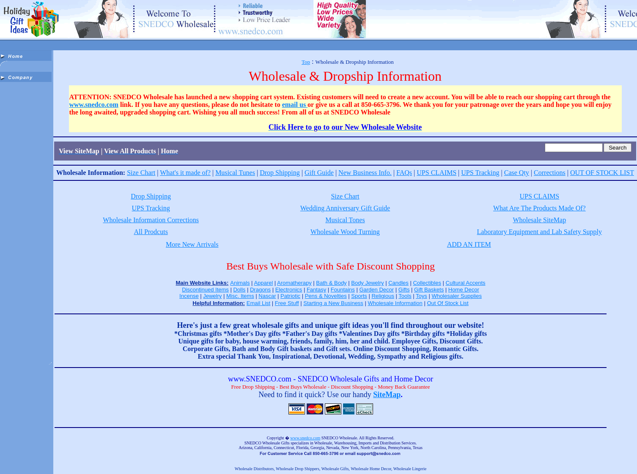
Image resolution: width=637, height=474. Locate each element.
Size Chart (141, 172)
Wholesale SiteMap (539, 219)
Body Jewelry (367, 283)
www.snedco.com (93, 104)
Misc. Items (240, 296)
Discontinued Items (205, 289)
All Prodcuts (150, 231)
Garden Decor (376, 289)
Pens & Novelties (326, 296)
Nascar (267, 296)
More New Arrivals (192, 244)
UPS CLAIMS (436, 172)
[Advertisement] (26, 211)
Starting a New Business (333, 303)
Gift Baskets (429, 289)
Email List (258, 303)
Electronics (288, 289)
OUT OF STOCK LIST (602, 172)
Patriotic (290, 296)
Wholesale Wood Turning (345, 231)
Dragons (260, 289)
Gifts (404, 289)
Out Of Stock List (447, 303)
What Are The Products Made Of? (539, 208)
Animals (240, 283)
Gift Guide (319, 172)
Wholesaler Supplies (456, 296)
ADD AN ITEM (469, 244)
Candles (398, 283)
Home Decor (463, 289)
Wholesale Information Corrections (151, 219)
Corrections (550, 172)
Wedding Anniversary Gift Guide (345, 208)
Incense (189, 296)
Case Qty (516, 172)
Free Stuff (287, 303)
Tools (404, 296)
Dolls (239, 289)
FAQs (404, 172)
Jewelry (212, 296)
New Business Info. (365, 172)
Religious (382, 296)
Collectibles (427, 283)
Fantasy (316, 289)
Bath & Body (331, 283)
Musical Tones (345, 219)
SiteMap (387, 394)
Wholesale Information (395, 303)
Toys (421, 296)
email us (295, 104)
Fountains (343, 289)
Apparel (263, 283)
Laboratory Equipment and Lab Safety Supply (539, 231)
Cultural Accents (466, 283)
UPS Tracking (480, 172)
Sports (359, 296)
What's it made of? (185, 172)
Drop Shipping (280, 172)
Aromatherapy (294, 283)
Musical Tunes (235, 172)
